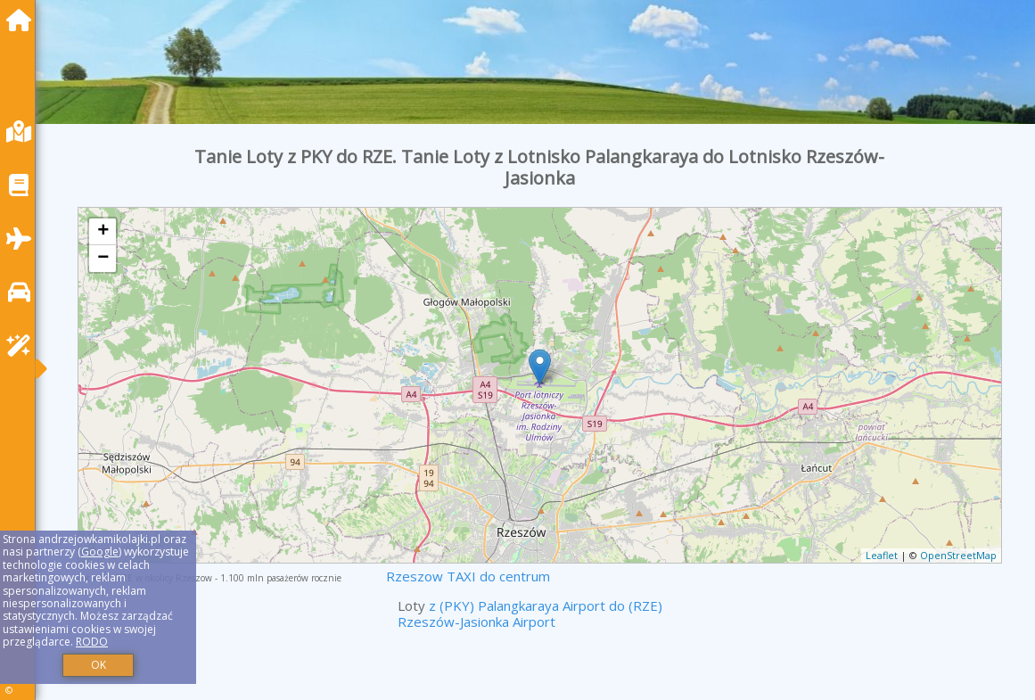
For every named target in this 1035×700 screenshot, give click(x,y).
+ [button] (103, 231)
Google (100, 551)
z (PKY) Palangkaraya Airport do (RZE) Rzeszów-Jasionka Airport (530, 613)
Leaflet (882, 555)
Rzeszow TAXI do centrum (468, 576)
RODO (92, 641)
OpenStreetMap (958, 555)
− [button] (103, 258)
